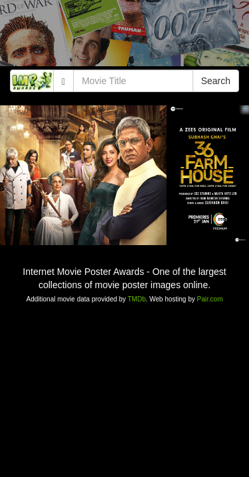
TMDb (136, 299)
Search (215, 81)
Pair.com (210, 299)
